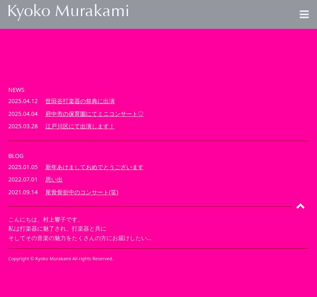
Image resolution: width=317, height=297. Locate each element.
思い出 (54, 179)
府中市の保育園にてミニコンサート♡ (94, 114)
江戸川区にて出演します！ (80, 126)
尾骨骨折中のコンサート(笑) (81, 192)
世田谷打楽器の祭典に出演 (80, 101)
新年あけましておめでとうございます (94, 167)
